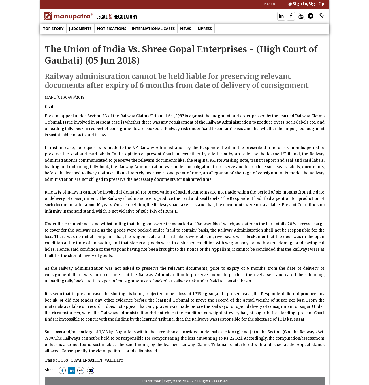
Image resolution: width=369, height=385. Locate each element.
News (185, 28)
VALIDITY (113, 360)
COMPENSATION (86, 360)
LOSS (63, 360)
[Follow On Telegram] (310, 16)
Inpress (204, 28)
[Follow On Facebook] (291, 16)
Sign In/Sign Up (306, 3)
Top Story (53, 28)
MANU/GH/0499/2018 (64, 97)
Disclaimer (151, 381)
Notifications (111, 28)
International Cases (153, 28)
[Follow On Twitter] (301, 16)
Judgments (80, 28)
